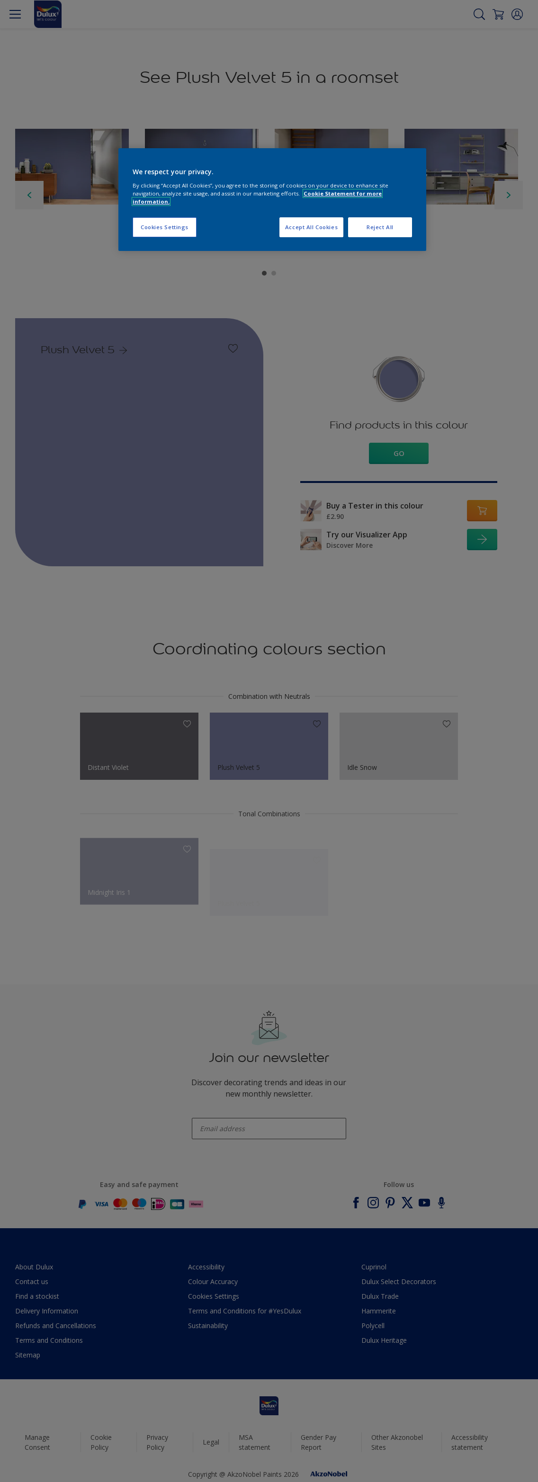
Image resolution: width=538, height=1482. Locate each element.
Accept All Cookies (311, 227)
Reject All (380, 227)
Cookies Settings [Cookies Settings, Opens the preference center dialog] (164, 227)
